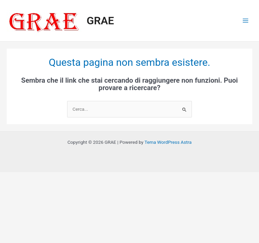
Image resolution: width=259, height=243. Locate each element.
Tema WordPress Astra (168, 142)
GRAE (100, 20)
